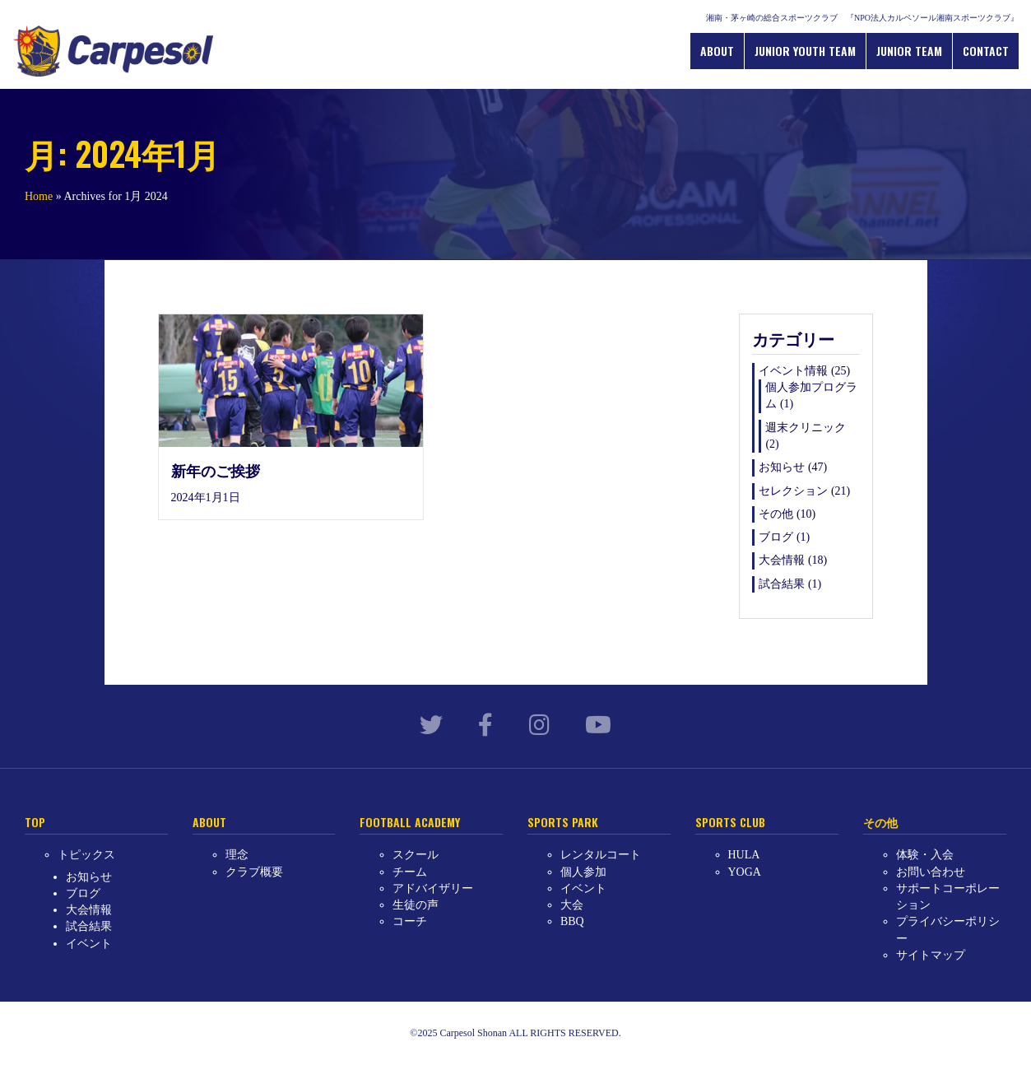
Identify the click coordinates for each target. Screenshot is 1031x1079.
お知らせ (782, 467)
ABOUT (717, 50)
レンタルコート (600, 855)
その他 (776, 514)
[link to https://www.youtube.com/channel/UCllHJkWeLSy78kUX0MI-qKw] (598, 725)
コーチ (409, 921)
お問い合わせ (930, 872)
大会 (571, 905)
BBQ (572, 921)
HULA (744, 855)
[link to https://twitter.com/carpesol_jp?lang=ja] (431, 725)
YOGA (744, 872)
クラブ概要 (254, 872)
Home (39, 196)
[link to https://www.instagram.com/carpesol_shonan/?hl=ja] (539, 725)
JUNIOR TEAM (909, 50)
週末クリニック (805, 427)
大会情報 (782, 560)
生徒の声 (415, 905)
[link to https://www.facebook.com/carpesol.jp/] (485, 725)
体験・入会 (925, 855)
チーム (409, 872)
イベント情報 (793, 371)
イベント (89, 943)
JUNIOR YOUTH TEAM (805, 50)
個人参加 (583, 872)
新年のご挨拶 (215, 470)
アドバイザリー (432, 888)
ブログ (776, 537)
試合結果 (782, 584)
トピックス (86, 855)
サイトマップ (930, 955)
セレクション (793, 491)
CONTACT (986, 50)
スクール (415, 855)
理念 (236, 855)
